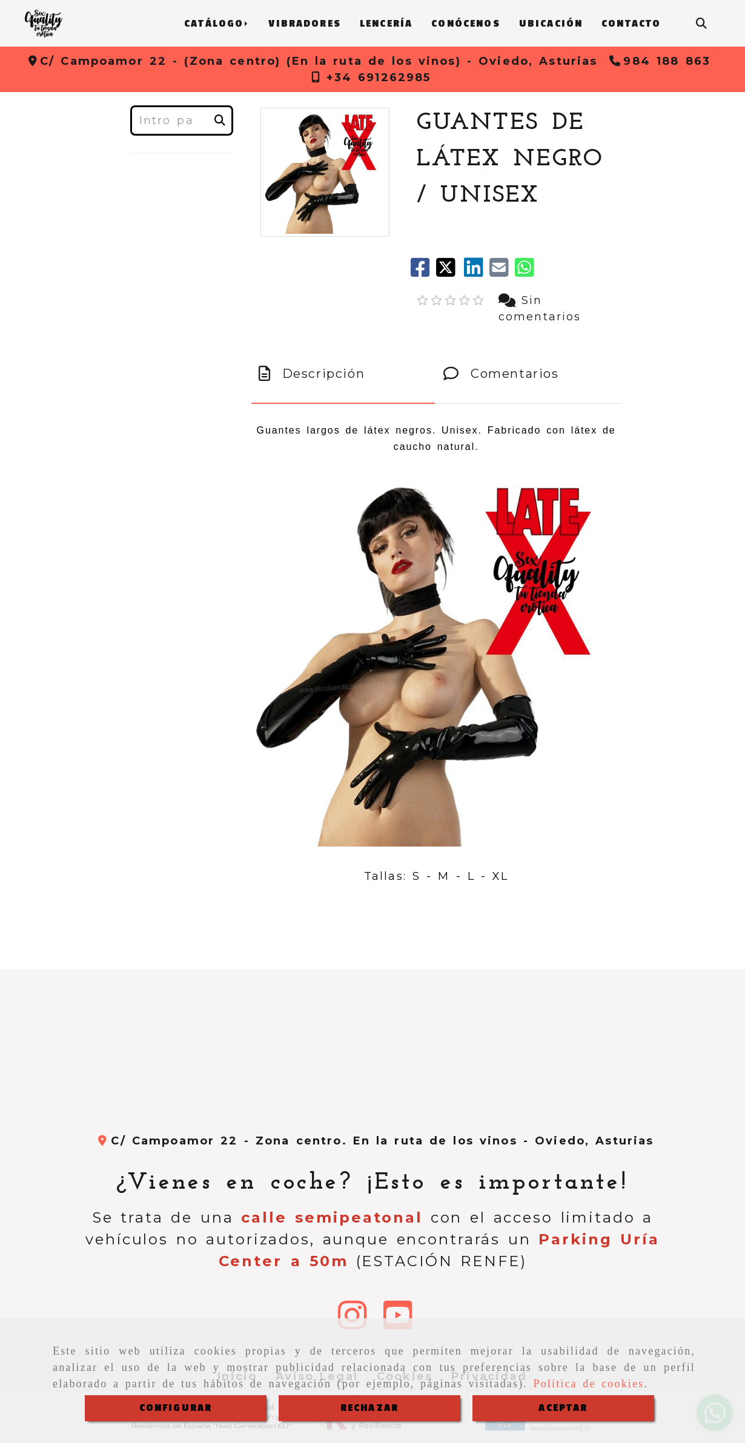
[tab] (343, 373)
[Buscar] (701, 24)
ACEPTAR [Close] (563, 1408)
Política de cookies (589, 1384)
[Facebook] (423, 272)
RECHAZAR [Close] (369, 1408)
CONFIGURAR (176, 1408)
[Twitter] (450, 272)
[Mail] (502, 272)
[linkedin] (476, 272)
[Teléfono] (659, 61)
